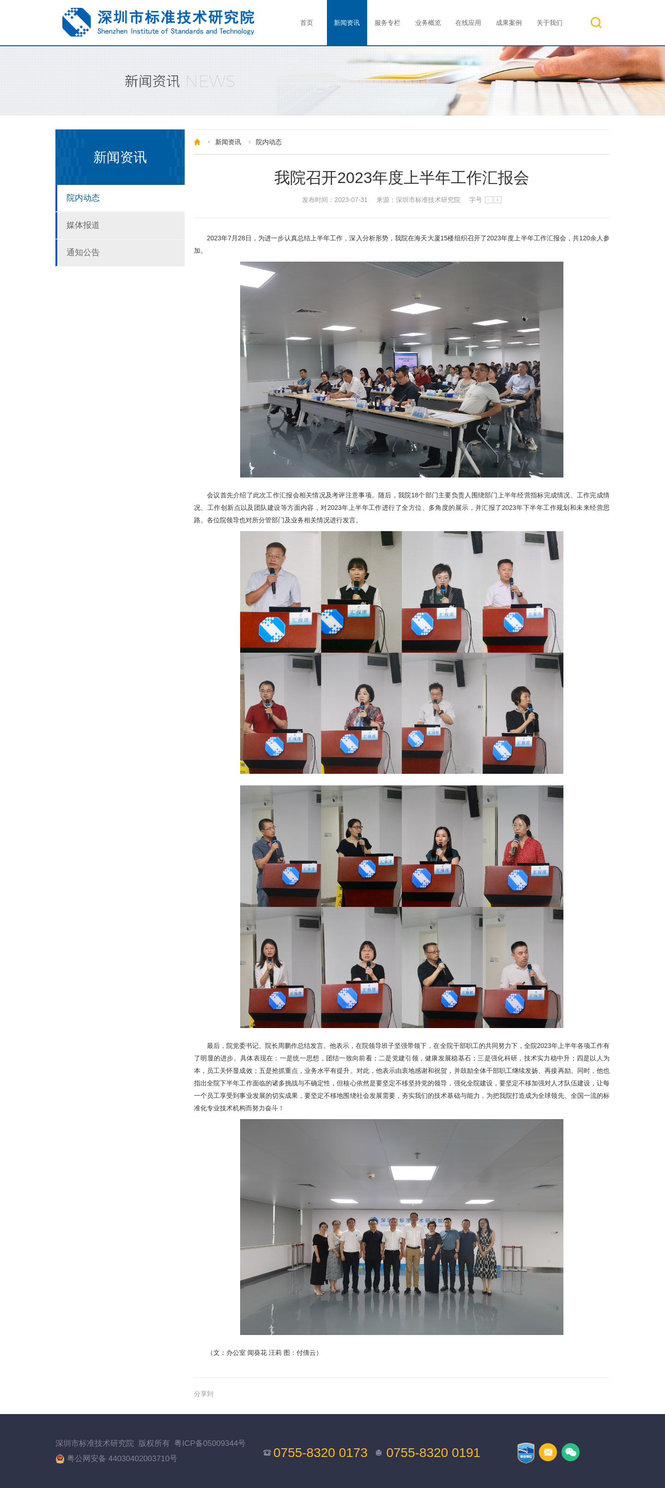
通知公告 (83, 252)
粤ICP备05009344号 (210, 1443)
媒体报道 (83, 225)
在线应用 (468, 22)
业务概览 (428, 22)
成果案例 (509, 22)
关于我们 (549, 22)
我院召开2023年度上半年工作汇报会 (401, 177)
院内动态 (83, 197)
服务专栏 (387, 22)
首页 (306, 22)
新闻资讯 (347, 22)
